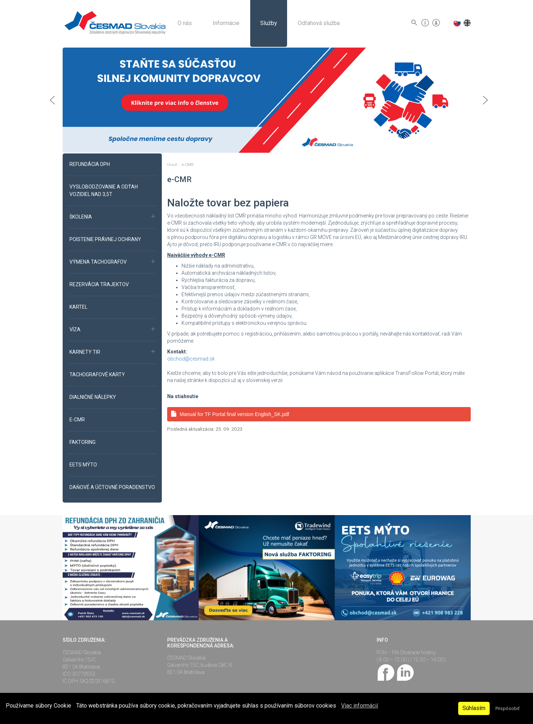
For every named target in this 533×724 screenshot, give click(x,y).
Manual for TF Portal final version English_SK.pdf (230, 414)
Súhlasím (473, 708)
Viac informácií (359, 705)
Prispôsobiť (507, 708)
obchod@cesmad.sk (191, 359)
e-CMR (187, 164)
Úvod (172, 164)
